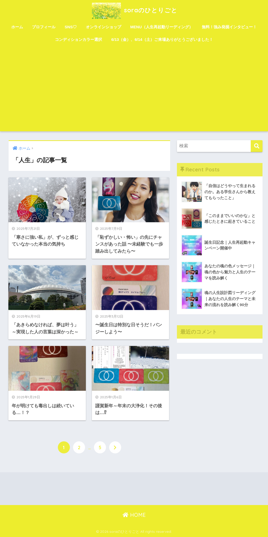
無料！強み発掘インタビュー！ (229, 27)
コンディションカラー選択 (78, 39)
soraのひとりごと (134, 10)
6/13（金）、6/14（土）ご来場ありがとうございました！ (162, 39)
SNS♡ (71, 27)
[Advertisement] (134, 92)
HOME (134, 515)
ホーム (17, 27)
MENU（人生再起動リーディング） (161, 27)
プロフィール (43, 27)
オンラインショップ (103, 27)
